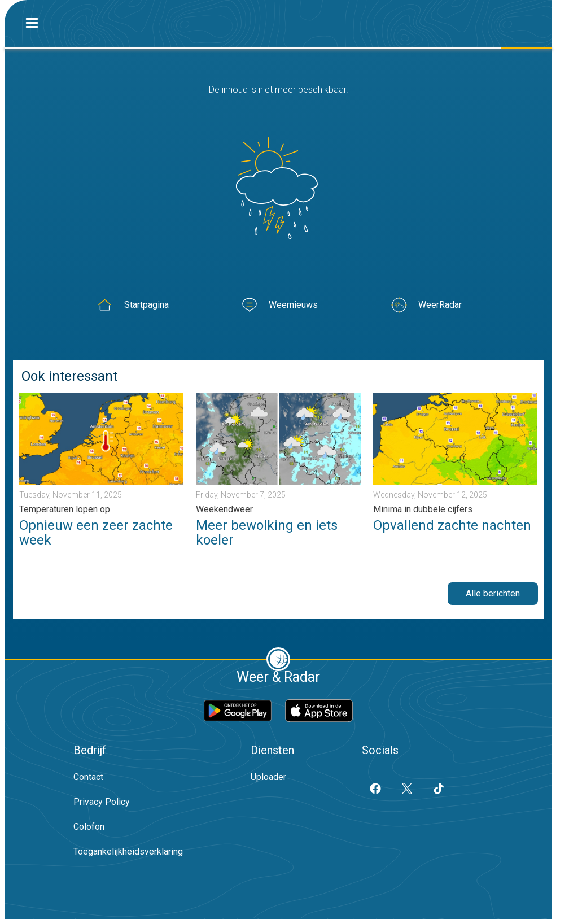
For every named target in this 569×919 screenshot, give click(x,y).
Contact (88, 777)
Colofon (88, 826)
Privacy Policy (101, 801)
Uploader (268, 777)
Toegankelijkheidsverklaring (128, 851)
